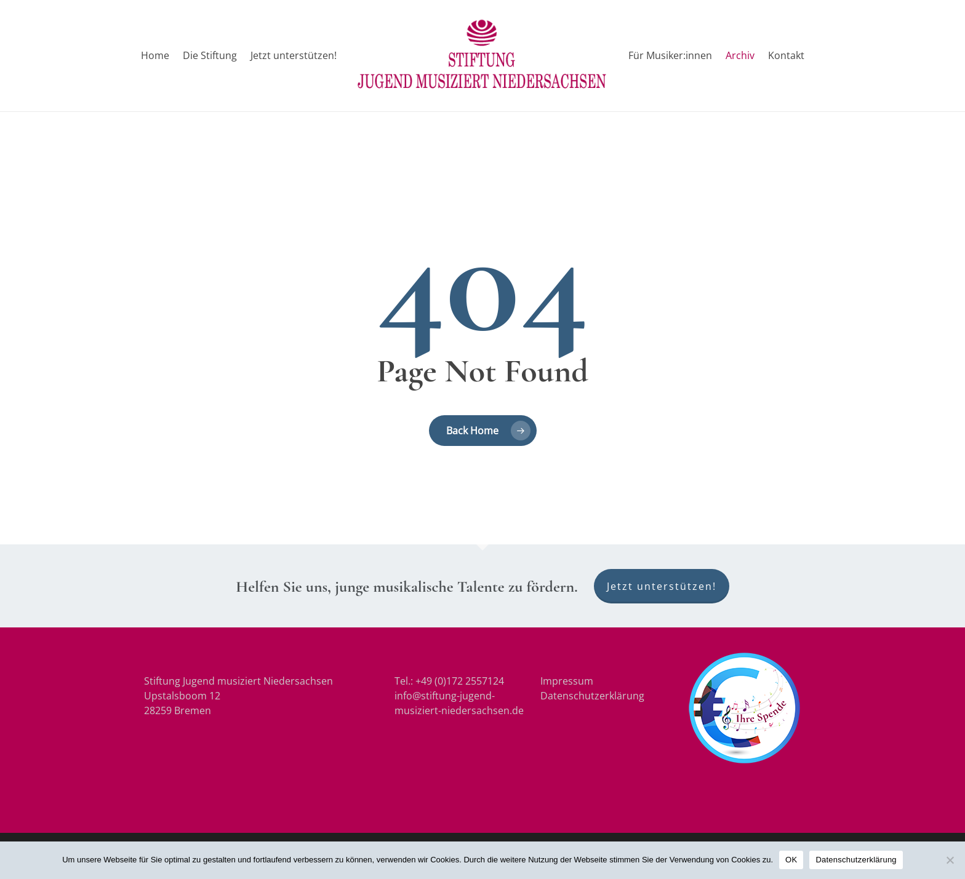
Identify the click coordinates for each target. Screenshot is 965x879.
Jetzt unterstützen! (661, 586)
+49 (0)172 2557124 (459, 681)
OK (791, 859)
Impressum (566, 681)
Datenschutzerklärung (592, 695)
